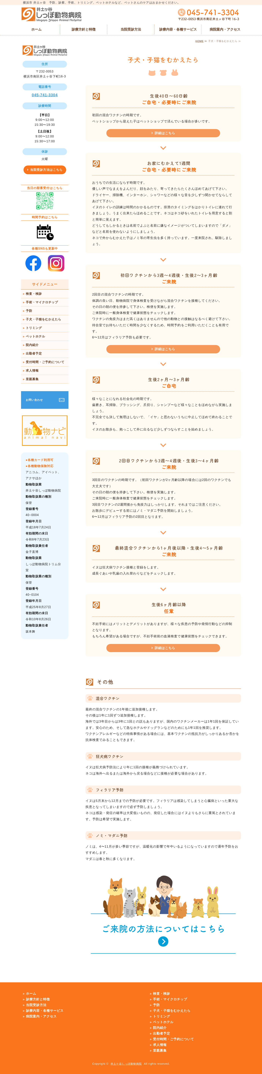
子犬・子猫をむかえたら (43, 319)
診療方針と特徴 (84, 29)
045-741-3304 (45, 95)
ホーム (36, 29)
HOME (199, 41)
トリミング (34, 327)
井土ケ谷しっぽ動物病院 (126, 1063)
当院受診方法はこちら (46, 169)
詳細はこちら (165, 133)
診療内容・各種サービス (178, 29)
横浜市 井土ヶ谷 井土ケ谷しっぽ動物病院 (51, 14)
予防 (29, 310)
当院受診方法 (131, 29)
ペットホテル (35, 336)
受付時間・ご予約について (45, 362)
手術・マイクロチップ (42, 302)
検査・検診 (34, 293)
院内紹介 (32, 345)
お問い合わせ (34, 399)
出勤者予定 (34, 353)
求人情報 (32, 370)
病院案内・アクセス (225, 29)
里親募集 (32, 379)
